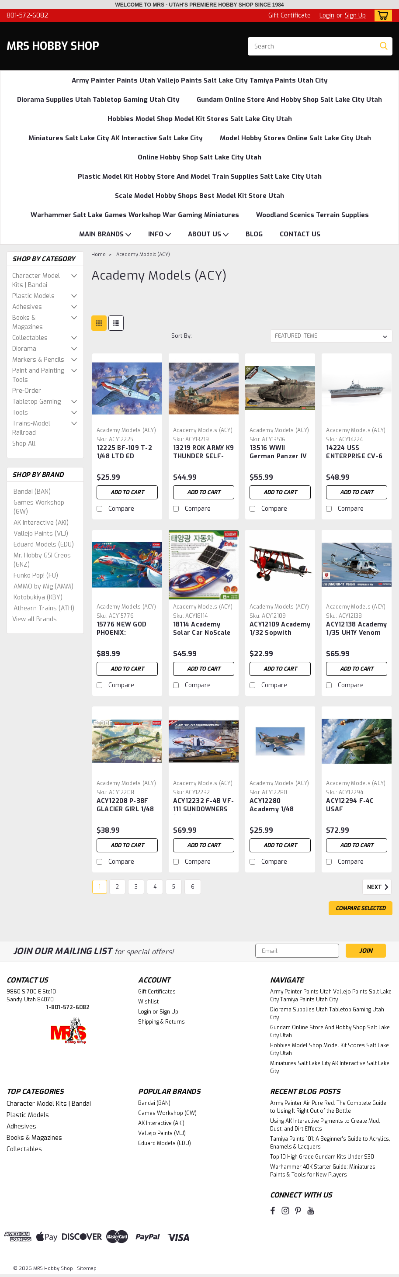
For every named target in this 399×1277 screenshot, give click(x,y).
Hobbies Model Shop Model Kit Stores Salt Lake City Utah (200, 118)
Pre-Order (26, 391)
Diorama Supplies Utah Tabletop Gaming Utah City (98, 99)
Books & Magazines (27, 322)
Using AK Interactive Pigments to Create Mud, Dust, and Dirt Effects (325, 1125)
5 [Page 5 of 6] (173, 886)
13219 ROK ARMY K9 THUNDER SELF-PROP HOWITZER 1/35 (203, 452)
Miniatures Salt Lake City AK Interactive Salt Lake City (115, 138)
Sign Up (355, 15)
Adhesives (27, 307)
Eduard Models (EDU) (44, 544)
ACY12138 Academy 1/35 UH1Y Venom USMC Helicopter (356, 629)
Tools (20, 412)
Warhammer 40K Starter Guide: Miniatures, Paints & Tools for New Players (323, 1170)
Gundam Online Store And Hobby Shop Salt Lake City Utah (289, 99)
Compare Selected (360, 908)
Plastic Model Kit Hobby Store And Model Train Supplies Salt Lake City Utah (200, 176)
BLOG (254, 234)
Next (379, 887)
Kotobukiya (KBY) (38, 597)
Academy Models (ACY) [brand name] (126, 430)
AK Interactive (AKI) (41, 523)
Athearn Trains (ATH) (44, 608)
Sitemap (87, 1268)
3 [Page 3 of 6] (136, 886)
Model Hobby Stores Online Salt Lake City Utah (295, 138)
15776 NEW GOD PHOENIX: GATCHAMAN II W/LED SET (121, 629)
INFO (159, 234)
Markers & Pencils (38, 360)
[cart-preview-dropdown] (381, 15)
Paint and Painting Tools (38, 375)
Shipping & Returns (161, 1021)
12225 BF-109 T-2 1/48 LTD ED (124, 452)
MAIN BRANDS (105, 234)
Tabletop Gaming (36, 402)
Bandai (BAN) (32, 492)
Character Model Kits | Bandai (36, 280)
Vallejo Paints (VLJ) (41, 533)
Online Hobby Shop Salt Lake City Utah (199, 157)
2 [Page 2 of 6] (117, 886)
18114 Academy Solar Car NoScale (201, 628)
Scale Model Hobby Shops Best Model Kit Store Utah (199, 195)
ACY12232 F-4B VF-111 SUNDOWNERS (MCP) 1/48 (203, 805)
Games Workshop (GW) (39, 507)
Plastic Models (33, 296)
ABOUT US (208, 234)
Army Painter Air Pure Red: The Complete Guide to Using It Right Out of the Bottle (328, 1107)
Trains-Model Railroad (31, 428)
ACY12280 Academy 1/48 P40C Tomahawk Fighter (276, 805)
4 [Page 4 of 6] (154, 886)
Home (98, 254)
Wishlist (148, 1001)
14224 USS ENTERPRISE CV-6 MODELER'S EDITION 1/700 (354, 452)
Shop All (23, 444)
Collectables (30, 338)
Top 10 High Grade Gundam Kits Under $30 (322, 1156)
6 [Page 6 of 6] (192, 886)
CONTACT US (300, 234)
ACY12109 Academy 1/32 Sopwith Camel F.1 (280, 629)
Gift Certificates (157, 991)
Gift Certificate (289, 15)
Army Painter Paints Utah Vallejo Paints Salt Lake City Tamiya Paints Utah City (200, 80)
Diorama (24, 349)
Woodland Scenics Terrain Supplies (312, 215)
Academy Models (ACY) (143, 254)
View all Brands (34, 619)
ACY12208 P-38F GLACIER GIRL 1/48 (125, 805)
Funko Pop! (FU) (36, 575)
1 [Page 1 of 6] (100, 886)
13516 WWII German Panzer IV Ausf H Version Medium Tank (278, 452)
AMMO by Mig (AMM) (43, 586)
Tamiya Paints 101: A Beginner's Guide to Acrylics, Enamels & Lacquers (330, 1142)
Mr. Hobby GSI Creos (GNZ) (42, 560)
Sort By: (181, 335)
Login (326, 15)
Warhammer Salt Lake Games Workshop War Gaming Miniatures (135, 215)
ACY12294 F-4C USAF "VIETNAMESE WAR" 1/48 (350, 805)
